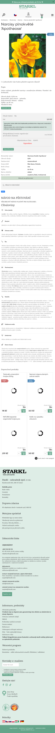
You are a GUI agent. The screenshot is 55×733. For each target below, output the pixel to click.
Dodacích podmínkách (16, 129)
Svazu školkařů (12, 694)
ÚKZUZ (4, 619)
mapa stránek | (14, 728)
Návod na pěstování (25, 178)
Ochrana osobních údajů (10, 617)
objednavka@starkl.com (10, 554)
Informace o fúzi (7, 634)
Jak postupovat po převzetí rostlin (13, 528)
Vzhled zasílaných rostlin (10, 525)
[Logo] (27, 7)
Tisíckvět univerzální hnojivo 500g (11, 375)
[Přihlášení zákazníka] (28, 15)
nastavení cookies (40, 728)
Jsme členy (10, 692)
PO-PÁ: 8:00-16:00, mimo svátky (13, 551)
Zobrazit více (6, 108)
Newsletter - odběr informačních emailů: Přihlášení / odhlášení (23, 652)
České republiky (12, 696)
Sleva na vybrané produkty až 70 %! (27, 2)
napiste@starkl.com (9, 578)
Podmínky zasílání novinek (11, 622)
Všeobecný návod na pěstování (12, 520)
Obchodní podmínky (26, 612)
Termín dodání (7, 624)
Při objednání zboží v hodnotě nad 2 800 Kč (16, 507)
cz (15, 14)
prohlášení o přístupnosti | (26, 728)
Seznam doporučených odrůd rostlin (38, 375)
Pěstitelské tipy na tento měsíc (12, 518)
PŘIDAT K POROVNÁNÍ (12, 185)
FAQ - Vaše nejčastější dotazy (12, 632)
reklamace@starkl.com (10, 570)
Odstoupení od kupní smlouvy (12, 629)
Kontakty (5, 497)
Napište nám (7, 594)
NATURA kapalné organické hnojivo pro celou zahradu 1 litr (11, 418)
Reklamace (6, 627)
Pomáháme (6, 495)
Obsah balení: (21, 405)
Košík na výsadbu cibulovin (36, 418)
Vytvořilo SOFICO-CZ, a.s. (27, 730)
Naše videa (6, 489)
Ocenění (5, 492)
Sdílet (3, 191)
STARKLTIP (4, 381)
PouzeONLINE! (51, 34)
